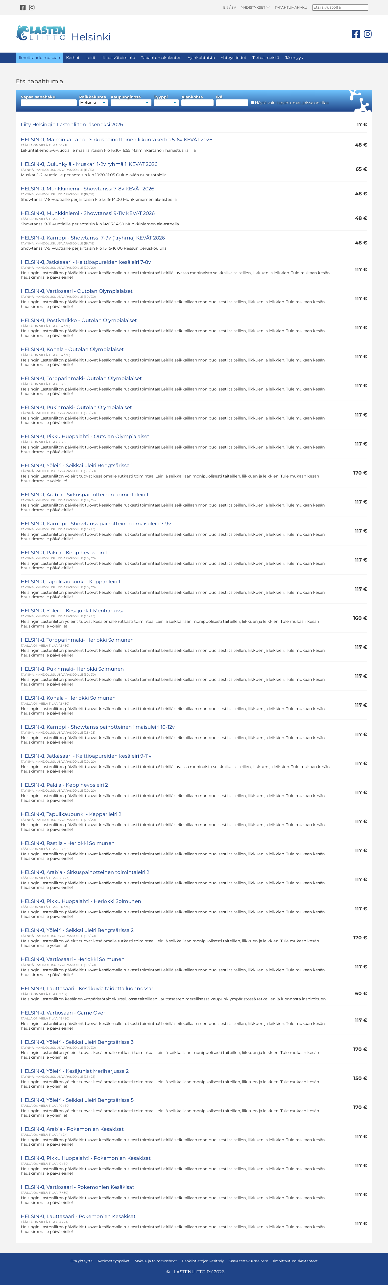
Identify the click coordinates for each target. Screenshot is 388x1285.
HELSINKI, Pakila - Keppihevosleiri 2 (64, 785)
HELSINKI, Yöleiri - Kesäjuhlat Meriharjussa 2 (75, 1071)
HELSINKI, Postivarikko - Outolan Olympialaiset (79, 320)
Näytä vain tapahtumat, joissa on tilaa (290, 103)
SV (233, 7)
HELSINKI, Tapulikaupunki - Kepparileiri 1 (70, 582)
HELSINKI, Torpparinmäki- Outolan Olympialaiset (81, 378)
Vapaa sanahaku (49, 100)
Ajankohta (197, 100)
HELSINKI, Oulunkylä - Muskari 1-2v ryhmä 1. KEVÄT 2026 (89, 164)
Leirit (91, 57)
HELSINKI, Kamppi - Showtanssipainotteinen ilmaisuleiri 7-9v (96, 524)
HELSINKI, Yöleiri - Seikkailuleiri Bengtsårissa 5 (77, 1100)
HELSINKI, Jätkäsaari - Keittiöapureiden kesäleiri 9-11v (86, 756)
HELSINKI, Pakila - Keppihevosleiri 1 (64, 553)
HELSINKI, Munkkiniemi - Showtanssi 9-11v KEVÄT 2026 (88, 213)
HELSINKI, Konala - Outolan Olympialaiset (72, 349)
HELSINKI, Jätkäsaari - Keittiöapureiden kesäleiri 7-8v (86, 262)
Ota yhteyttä (82, 1261)
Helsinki (91, 37)
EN (225, 7)
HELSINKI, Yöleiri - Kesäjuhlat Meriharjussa (73, 611)
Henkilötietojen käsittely (203, 1261)
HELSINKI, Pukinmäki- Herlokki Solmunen (72, 669)
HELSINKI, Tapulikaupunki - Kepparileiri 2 (71, 814)
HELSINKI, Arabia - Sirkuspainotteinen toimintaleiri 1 (84, 495)
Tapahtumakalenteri (161, 57)
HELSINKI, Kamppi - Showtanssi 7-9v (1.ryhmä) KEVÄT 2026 (93, 238)
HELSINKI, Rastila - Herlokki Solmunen (68, 843)
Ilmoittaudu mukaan (39, 57)
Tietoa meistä (265, 57)
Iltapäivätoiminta (118, 57)
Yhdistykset (255, 7)
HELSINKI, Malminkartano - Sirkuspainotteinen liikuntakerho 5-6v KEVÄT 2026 (116, 140)
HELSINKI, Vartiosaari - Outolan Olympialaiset (77, 291)
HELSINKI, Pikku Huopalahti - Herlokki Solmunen (81, 901)
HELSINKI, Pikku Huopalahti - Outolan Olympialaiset (85, 436)
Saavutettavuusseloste (248, 1261)
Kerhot (73, 57)
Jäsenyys (294, 57)
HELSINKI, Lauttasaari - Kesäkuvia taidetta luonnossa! (87, 988)
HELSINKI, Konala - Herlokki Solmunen (68, 698)
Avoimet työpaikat (113, 1261)
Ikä (232, 100)
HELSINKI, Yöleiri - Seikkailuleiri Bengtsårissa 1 (77, 465)
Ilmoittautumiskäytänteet (295, 1261)
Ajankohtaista (201, 57)
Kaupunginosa (131, 100)
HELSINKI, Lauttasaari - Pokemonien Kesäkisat (78, 1216)
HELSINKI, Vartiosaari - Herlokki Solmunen (73, 959)
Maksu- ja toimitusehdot (156, 1261)
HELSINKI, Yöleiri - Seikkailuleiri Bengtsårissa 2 (77, 930)
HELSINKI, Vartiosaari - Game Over (63, 1013)
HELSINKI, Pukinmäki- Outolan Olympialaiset (76, 407)
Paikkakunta (93, 100)
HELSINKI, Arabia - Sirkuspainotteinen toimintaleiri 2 (85, 872)
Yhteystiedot (233, 57)
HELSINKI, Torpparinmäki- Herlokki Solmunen (77, 640)
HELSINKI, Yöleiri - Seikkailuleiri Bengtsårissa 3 (77, 1042)
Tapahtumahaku (291, 7)
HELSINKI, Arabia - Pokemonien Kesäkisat (72, 1129)
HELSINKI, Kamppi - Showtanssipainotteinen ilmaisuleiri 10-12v (98, 727)
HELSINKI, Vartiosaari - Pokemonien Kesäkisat (77, 1187)
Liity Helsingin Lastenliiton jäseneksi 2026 (72, 124)
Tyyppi (166, 100)
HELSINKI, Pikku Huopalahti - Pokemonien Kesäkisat (86, 1158)
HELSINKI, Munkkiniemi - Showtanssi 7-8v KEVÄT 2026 (87, 189)
